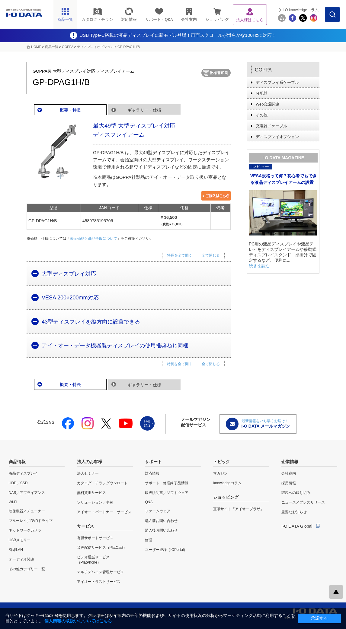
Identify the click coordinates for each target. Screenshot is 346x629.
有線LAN (16, 550)
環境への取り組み (295, 493)
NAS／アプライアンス (27, 493)
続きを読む (259, 265)
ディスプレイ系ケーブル (277, 82)
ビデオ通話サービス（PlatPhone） (93, 559)
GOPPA (67, 47)
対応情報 (152, 473)
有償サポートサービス (95, 538)
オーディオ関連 (21, 559)
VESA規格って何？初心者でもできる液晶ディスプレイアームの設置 (283, 179)
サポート (153, 461)
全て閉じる (211, 255)
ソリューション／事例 (95, 502)
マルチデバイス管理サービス (100, 572)
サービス (85, 526)
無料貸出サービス (91, 493)
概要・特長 (70, 110)
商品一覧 (51, 47)
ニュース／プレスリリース (303, 502)
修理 (148, 540)
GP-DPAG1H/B (128, 47)
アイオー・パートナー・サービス (104, 512)
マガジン (220, 473)
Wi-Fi (13, 502)
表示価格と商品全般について (93, 238)
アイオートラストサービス (98, 582)
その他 (262, 115)
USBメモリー (20, 540)
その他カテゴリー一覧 (27, 569)
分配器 (262, 93)
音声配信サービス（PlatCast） (102, 547)
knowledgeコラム (227, 483)
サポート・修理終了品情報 (166, 483)
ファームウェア (157, 511)
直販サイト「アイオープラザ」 (238, 509)
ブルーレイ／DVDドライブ (31, 521)
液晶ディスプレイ (23, 473)
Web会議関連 (268, 104)
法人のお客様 (89, 461)
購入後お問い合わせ (161, 530)
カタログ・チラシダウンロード (102, 483)
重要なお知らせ (294, 512)
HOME (36, 47)
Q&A (148, 502)
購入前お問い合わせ (161, 521)
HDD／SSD (18, 483)
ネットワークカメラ (25, 530)
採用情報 (288, 483)
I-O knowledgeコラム (301, 10)
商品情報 (17, 461)
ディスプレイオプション (95, 47)
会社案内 (288, 473)
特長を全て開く (179, 255)
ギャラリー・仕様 (144, 110)
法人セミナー (88, 473)
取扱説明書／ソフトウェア (166, 493)
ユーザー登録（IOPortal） (166, 550)
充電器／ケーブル (271, 126)
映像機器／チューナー (27, 511)
